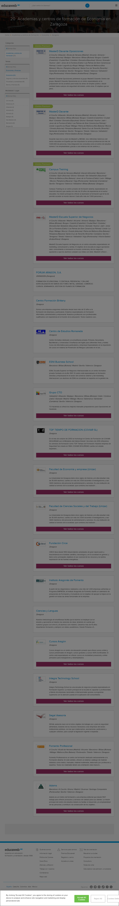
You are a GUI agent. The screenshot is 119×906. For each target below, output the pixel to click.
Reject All (98, 899)
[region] (59, 898)
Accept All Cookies (81, 898)
